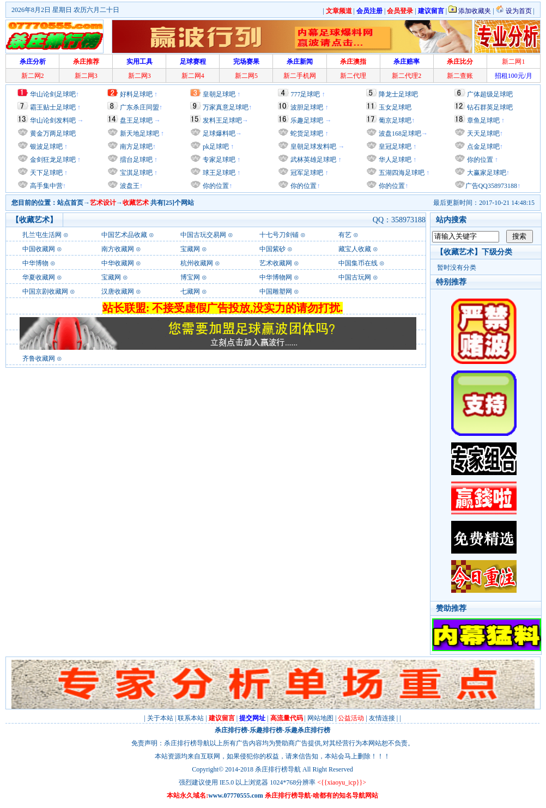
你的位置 (215, 186)
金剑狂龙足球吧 (52, 159)
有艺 (344, 235)
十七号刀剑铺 (279, 235)
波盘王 (128, 186)
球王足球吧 (218, 173)
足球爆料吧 (219, 133)
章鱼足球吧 (483, 120)
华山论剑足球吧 (53, 94)
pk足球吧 (215, 146)
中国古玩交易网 (203, 235)
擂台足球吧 (135, 159)
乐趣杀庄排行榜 (307, 730)
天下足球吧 (45, 173)
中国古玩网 (354, 277)
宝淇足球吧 (136, 173)
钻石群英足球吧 (490, 107)
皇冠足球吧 (394, 146)
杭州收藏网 (196, 263)
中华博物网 (275, 277)
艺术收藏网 (275, 263)
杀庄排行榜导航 (278, 769)
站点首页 (70, 202)
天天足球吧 (482, 133)
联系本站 (191, 718)
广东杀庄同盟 (139, 107)
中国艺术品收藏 (124, 235)
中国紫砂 (272, 249)
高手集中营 (45, 186)
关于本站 (160, 718)
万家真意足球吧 (225, 107)
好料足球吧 (136, 94)
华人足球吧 (394, 159)
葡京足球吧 (395, 120)
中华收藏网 (117, 263)
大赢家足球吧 (485, 173)
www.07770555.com (235, 795)
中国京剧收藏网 (45, 291)
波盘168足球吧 (400, 133)
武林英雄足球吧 (312, 159)
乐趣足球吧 (306, 120)
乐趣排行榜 (266, 730)
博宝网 (190, 277)
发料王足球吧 (222, 120)
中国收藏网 (38, 249)
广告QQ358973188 (491, 186)
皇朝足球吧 (219, 94)
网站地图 (320, 718)
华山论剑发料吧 (53, 120)
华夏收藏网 (38, 277)
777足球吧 (305, 94)
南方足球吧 (135, 146)
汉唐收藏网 (117, 291)
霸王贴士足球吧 (53, 107)
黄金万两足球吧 (53, 133)
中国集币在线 (358, 263)
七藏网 (190, 291)
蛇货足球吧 (307, 133)
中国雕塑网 (275, 291)
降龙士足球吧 (398, 94)
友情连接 (382, 718)
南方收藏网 (117, 249)
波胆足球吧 (306, 107)
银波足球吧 (46, 146)
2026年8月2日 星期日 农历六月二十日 (65, 10)
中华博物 (35, 263)
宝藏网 (190, 249)
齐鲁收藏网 (38, 358)
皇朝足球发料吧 (312, 146)
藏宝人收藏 (354, 249)
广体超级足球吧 (490, 94)
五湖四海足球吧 (400, 173)
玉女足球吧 (395, 107)
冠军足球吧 (306, 173)
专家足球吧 (218, 159)
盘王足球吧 (136, 120)
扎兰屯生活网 (42, 235)
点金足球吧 (482, 146)
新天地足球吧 (138, 133)
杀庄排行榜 (231, 730)
